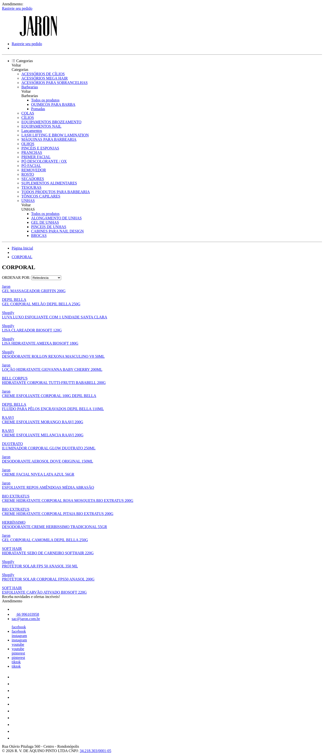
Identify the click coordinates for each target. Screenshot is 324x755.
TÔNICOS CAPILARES (40, 196)
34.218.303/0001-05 (95, 751)
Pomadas (38, 109)
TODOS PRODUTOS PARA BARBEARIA (55, 192)
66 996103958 (25, 614)
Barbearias (29, 87)
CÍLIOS (27, 118)
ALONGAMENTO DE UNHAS (56, 218)
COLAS (27, 113)
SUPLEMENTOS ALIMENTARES (49, 183)
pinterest (18, 653)
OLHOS (27, 144)
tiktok (16, 662)
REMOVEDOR (33, 170)
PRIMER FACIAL (35, 157)
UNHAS (28, 201)
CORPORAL (22, 257)
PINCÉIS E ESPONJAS (40, 148)
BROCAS (39, 235)
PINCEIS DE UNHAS (48, 227)
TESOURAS (31, 187)
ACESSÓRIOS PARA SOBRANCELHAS (54, 83)
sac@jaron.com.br (26, 619)
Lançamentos (31, 131)
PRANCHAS (31, 152)
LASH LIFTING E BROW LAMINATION (55, 135)
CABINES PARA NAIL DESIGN (57, 231)
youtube (18, 644)
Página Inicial (22, 248)
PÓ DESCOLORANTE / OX (44, 161)
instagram (19, 636)
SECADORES (32, 179)
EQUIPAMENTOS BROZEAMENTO (51, 122)
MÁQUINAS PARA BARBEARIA (48, 139)
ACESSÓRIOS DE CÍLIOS (43, 74)
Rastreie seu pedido (17, 8)
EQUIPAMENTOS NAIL (41, 126)
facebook (19, 627)
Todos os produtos (45, 100)
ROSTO (27, 174)
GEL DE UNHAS (45, 222)
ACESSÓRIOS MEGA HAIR (44, 78)
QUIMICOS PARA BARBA (53, 104)
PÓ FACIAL (31, 166)
